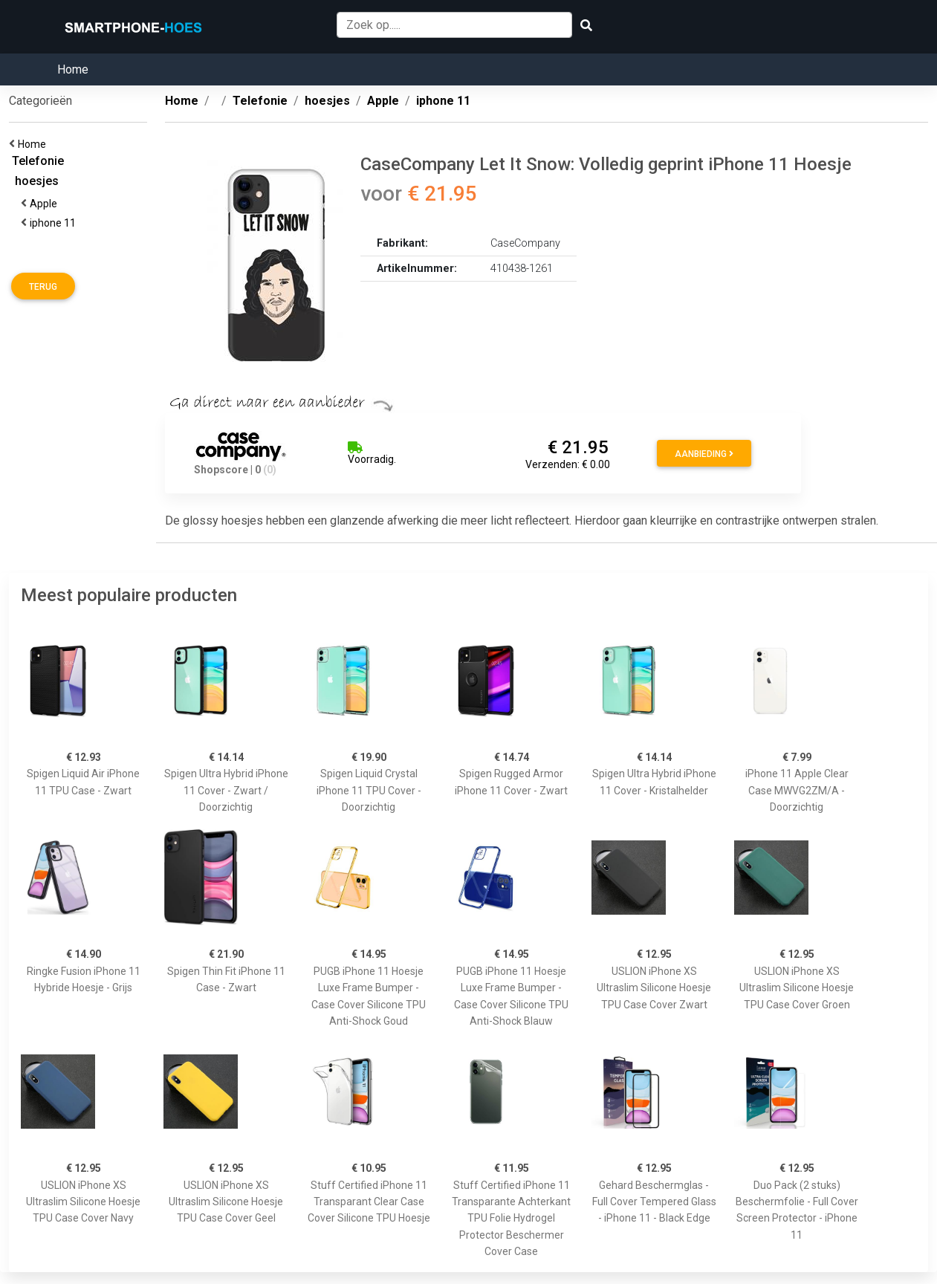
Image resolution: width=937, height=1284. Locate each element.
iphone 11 (55, 223)
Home (72, 69)
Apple (46, 204)
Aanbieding (704, 454)
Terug (43, 287)
